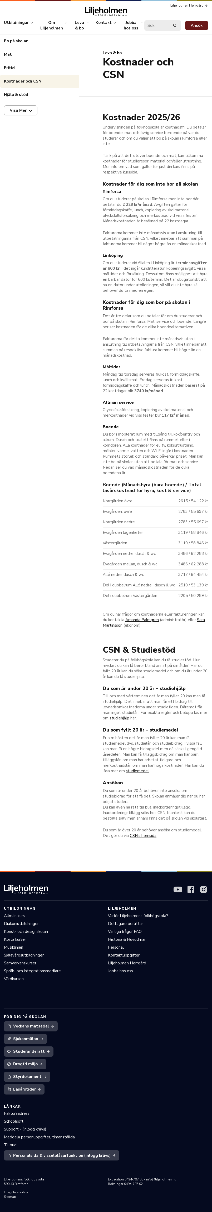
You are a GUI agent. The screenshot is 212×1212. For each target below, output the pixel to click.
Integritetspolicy (16, 1192)
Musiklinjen (13, 947)
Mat (8, 54)
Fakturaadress (16, 1113)
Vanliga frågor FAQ (125, 931)
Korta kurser (15, 939)
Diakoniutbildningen (22, 923)
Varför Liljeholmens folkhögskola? (138, 915)
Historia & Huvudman (127, 939)
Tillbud (10, 1145)
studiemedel (137, 771)
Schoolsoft (13, 1121)
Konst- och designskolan (26, 931)
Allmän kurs (14, 915)
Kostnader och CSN (22, 81)
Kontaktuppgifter (124, 955)
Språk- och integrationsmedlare (32, 971)
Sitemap (10, 1197)
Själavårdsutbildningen (24, 955)
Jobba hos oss (120, 971)
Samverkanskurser (20, 963)
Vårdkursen (14, 978)
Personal (116, 947)
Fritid (9, 67)
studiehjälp (119, 718)
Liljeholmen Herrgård (127, 963)
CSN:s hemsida (143, 835)
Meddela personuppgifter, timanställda (39, 1137)
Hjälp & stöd (16, 94)
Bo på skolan (16, 41)
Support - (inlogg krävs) (25, 1129)
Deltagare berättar (125, 923)
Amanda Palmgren (142, 619)
